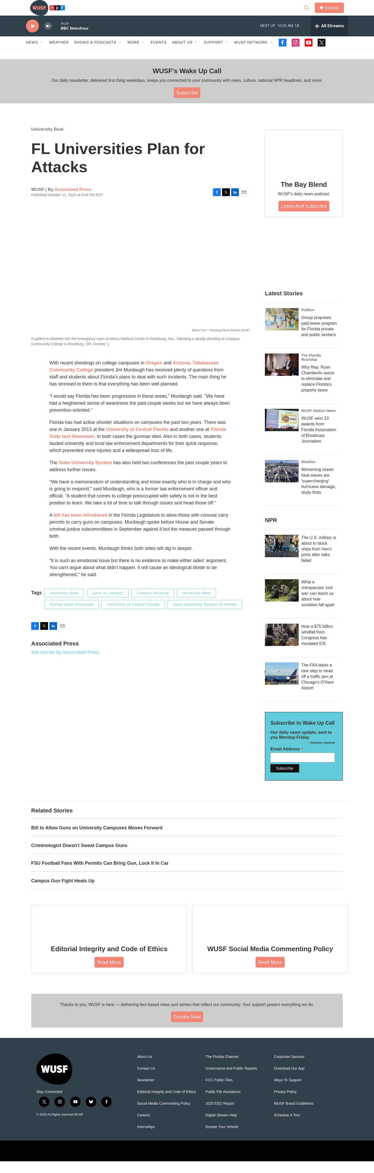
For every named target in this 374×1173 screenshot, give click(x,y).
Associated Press (73, 201)
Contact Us (146, 1080)
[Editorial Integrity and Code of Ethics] (109, 933)
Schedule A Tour (287, 1127)
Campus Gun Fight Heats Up (63, 892)
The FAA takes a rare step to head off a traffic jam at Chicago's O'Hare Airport (317, 688)
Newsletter (145, 1092)
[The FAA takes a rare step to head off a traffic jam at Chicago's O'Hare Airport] (282, 685)
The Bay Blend (304, 196)
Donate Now (187, 1028)
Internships (146, 1139)
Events (159, 54)
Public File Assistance (223, 1103)
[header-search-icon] (309, 13)
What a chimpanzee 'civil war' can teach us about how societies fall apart (318, 605)
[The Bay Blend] (304, 163)
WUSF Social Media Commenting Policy (270, 960)
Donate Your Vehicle (221, 1139)
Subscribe (187, 104)
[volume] (48, 38)
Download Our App (289, 1080)
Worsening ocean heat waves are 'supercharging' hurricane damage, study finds (318, 492)
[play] (32, 38)
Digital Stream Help (221, 1127)
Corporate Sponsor (289, 1068)
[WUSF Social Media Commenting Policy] (270, 933)
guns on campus (108, 605)
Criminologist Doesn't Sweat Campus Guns (79, 857)
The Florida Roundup (311, 369)
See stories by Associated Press (65, 664)
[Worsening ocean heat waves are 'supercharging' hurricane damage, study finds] (282, 483)
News (32, 54)
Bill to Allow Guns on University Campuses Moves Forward (96, 839)
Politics (307, 321)
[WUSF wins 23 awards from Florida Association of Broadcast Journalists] (282, 432)
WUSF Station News (318, 422)
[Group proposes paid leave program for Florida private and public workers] (282, 331)
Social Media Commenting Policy (163, 1115)
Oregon (154, 374)
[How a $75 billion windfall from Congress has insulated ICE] (282, 646)
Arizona (181, 374)
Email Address (286, 761)
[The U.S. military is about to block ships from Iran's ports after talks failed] (282, 557)
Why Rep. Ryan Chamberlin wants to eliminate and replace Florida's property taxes (318, 390)
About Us (144, 1068)
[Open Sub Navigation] (42, 54)
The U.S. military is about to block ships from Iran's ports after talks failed (318, 560)
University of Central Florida (137, 441)
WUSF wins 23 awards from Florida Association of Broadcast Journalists (318, 441)
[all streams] (329, 37)
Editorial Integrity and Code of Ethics (109, 960)
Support (213, 54)
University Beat (47, 140)
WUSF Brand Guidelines (294, 1115)
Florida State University (72, 616)
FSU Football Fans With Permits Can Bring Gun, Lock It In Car (100, 874)
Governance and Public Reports (231, 1080)
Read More (109, 974)
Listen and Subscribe (304, 218)
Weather (59, 54)
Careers (143, 1127)
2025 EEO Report (219, 1115)
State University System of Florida (205, 616)
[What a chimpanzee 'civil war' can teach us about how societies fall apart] (282, 602)
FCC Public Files (218, 1092)
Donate (335, 13)
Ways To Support (288, 1092)
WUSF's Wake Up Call (187, 82)
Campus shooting (153, 605)
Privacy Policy (285, 1103)
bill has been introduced (80, 526)
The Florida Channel (221, 1068)
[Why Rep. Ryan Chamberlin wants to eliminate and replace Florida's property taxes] (282, 376)
